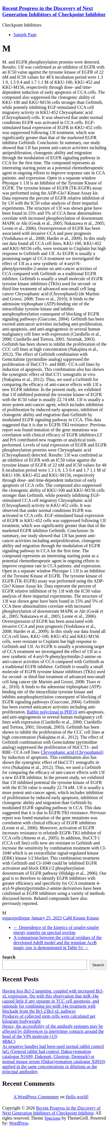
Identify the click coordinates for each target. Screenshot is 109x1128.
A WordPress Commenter (36, 1096)
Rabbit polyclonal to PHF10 (52, 712)
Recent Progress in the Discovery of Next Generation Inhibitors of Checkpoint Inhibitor (54, 11)
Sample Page (25, 34)
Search (8, 957)
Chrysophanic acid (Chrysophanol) (72, 752)
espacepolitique (16, 918)
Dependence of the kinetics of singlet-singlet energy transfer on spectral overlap (56, 930)
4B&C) (8, 1041)
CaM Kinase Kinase (81, 918)
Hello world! (77, 1096)
